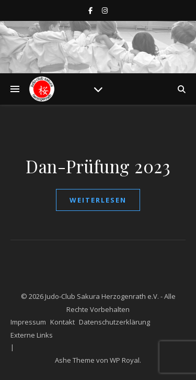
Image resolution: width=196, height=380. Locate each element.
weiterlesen (98, 200)
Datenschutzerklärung (114, 322)
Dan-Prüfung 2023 (98, 165)
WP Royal (125, 360)
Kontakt (62, 322)
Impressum (28, 322)
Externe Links (31, 335)
